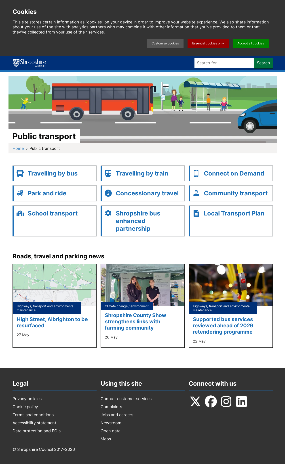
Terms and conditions (33, 414)
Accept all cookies (250, 43)
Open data (110, 430)
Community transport (236, 193)
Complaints (111, 406)
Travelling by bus (53, 173)
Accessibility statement (34, 422)
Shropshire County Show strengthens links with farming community (135, 321)
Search (263, 63)
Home (18, 148)
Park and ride (47, 193)
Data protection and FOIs (37, 430)
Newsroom (111, 422)
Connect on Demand (234, 173)
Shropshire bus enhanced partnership (138, 221)
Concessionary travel (147, 193)
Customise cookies (165, 43)
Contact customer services (126, 398)
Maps (106, 439)
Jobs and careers (117, 414)
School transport (53, 213)
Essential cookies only (208, 43)
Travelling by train (142, 173)
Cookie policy (25, 406)
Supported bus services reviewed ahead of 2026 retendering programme (223, 325)
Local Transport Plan (234, 213)
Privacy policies (27, 398)
